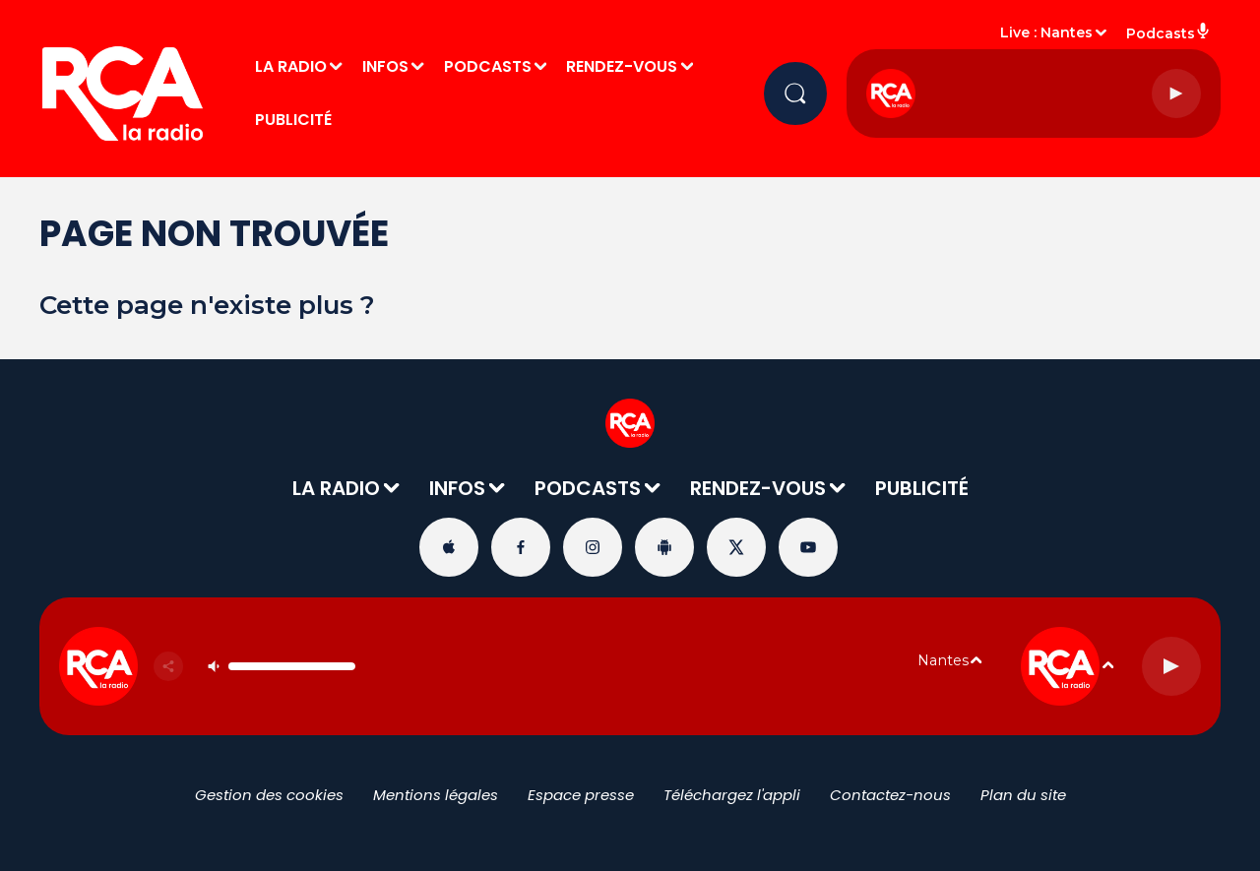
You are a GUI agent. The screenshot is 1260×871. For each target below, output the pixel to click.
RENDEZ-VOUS (621, 66)
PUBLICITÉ (293, 119)
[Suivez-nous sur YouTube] (808, 547)
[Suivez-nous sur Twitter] (736, 547)
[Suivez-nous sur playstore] (664, 547)
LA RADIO (291, 66)
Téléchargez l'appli (731, 794)
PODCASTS (488, 66)
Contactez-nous (890, 794)
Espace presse (581, 794)
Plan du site (1023, 794)
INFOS (385, 66)
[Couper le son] (213, 666)
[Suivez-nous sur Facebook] (520, 547)
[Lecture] (1176, 93)
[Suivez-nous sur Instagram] (592, 547)
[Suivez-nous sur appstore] (448, 547)
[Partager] (168, 666)
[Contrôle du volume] (291, 666)
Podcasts (1168, 32)
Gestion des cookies (269, 794)
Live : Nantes (1046, 32)
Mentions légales (435, 794)
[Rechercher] (795, 93)
